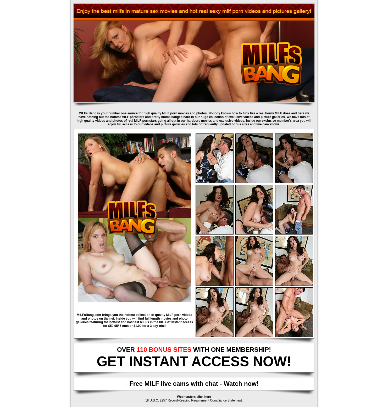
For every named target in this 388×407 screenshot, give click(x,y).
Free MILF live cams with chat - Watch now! (194, 383)
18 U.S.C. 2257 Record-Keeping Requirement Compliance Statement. (194, 400)
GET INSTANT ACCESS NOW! (194, 361)
